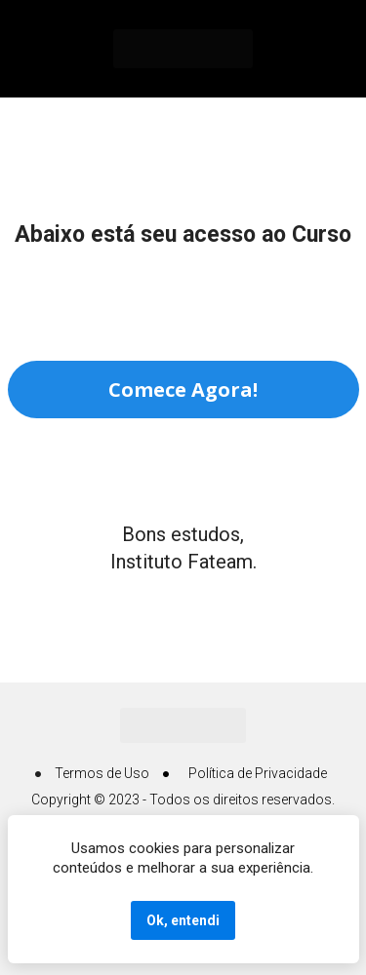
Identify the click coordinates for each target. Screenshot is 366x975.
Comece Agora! (183, 389)
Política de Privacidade (257, 773)
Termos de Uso (102, 773)
